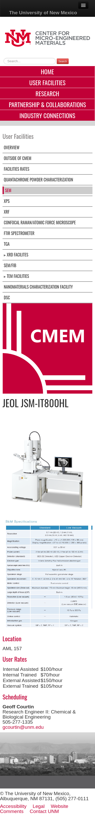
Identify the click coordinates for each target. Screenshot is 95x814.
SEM (8, 190)
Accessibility (13, 806)
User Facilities (47, 82)
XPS (7, 201)
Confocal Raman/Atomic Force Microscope (40, 222)
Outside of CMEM (17, 158)
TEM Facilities (18, 276)
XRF (6, 212)
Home (47, 71)
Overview (12, 147)
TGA (7, 244)
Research (47, 93)
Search (63, 61)
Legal (39, 806)
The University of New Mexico (43, 12)
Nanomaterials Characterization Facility (38, 287)
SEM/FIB (10, 265)
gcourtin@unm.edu (23, 727)
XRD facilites (17, 255)
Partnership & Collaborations (47, 104)
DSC (7, 297)
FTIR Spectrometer (19, 233)
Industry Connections (47, 115)
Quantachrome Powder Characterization (38, 180)
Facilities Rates (16, 169)
